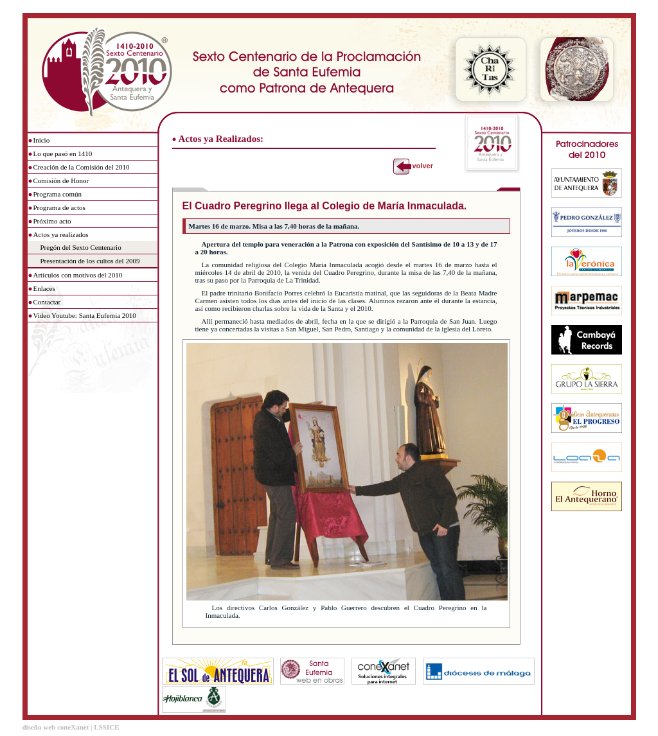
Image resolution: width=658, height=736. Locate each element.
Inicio (41, 140)
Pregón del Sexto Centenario (80, 247)
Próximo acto (52, 221)
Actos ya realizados (61, 234)
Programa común (57, 194)
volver (422, 166)
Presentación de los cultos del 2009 (90, 261)
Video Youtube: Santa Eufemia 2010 (84, 315)
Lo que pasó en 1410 (63, 153)
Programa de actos (59, 207)
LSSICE (106, 727)
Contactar (47, 302)
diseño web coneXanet (55, 727)
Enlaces (44, 288)
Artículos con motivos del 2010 (78, 275)
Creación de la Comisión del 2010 (81, 167)
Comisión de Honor (61, 180)
